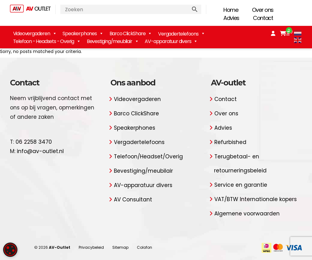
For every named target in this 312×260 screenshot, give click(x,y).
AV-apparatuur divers (171, 41)
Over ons (262, 10)
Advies (231, 18)
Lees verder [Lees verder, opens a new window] (49, 151)
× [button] (92, 105)
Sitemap (120, 247)
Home (230, 10)
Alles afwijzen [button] (53, 231)
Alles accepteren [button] (53, 215)
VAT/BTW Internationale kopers (255, 199)
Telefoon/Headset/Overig (148, 156)
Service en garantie (240, 185)
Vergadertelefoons (139, 142)
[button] (52, 245)
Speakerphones (83, 33)
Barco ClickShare (130, 33)
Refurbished (230, 142)
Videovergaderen (35, 33)
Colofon (144, 247)
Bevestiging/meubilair (113, 41)
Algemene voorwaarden (247, 213)
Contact (263, 18)
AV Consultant (133, 199)
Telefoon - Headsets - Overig (47, 41)
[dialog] (53, 176)
